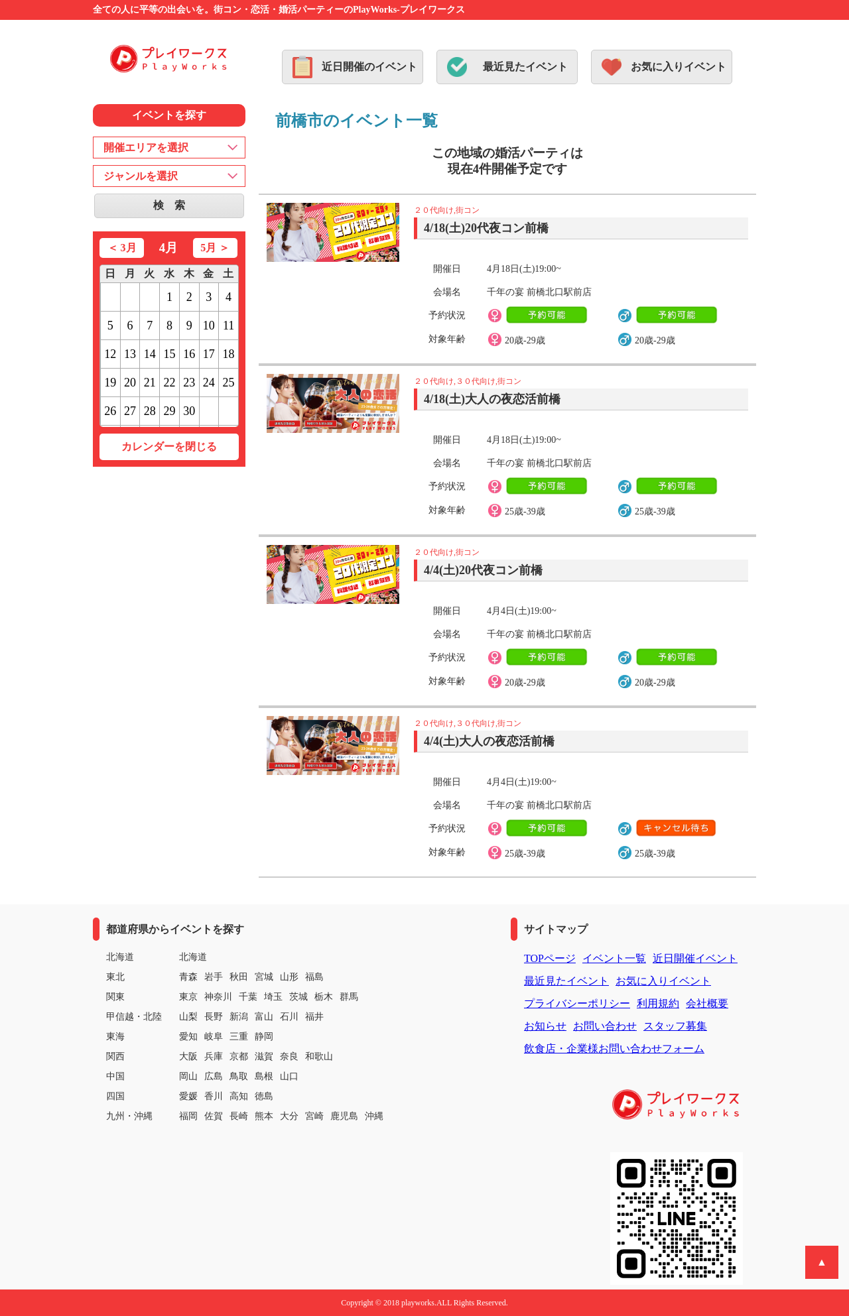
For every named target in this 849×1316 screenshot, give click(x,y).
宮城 (264, 977)
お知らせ (545, 1026)
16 (189, 354)
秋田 (238, 977)
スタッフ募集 (675, 1026)
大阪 (188, 1056)
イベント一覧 (614, 958)
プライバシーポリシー (577, 1003)
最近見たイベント (525, 66)
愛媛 (188, 1096)
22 (169, 382)
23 (189, 382)
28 (150, 411)
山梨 (188, 1017)
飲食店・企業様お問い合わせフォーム (614, 1048)
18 (229, 354)
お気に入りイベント (678, 66)
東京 (188, 997)
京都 (238, 1056)
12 (110, 354)
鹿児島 (344, 1116)
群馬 (349, 997)
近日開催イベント (695, 958)
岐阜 (213, 1037)
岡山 (188, 1076)
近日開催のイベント (369, 66)
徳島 (264, 1096)
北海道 (193, 957)
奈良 (289, 1056)
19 (110, 382)
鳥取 (238, 1076)
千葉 (248, 997)
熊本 (264, 1116)
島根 (264, 1076)
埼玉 (273, 997)
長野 (213, 1017)
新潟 (238, 1017)
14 (150, 354)
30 (189, 411)
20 (130, 382)
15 (169, 354)
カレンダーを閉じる (169, 446)
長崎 (238, 1116)
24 (209, 382)
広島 (213, 1076)
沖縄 (374, 1116)
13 (130, 354)
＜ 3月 (122, 247)
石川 (289, 1017)
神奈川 (218, 997)
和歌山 (319, 1056)
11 (228, 325)
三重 (238, 1037)
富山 (264, 1017)
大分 (289, 1116)
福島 (314, 977)
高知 (238, 1096)
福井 (314, 1017)
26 (110, 411)
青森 (188, 977)
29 (169, 411)
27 (130, 411)
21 (150, 382)
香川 (213, 1096)
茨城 (298, 997)
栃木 (323, 997)
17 (209, 354)
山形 (289, 977)
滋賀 (264, 1056)
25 (229, 382)
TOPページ (550, 958)
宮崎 (314, 1116)
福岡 (188, 1116)
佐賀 (213, 1116)
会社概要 (707, 1003)
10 (209, 325)
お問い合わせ (605, 1026)
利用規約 (658, 1003)
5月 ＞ (214, 247)
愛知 (188, 1037)
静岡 (264, 1037)
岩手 (213, 977)
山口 (289, 1076)
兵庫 (213, 1056)
